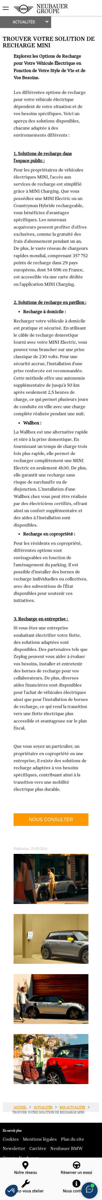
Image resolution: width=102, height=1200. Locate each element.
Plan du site (72, 1139)
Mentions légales (40, 1139)
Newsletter (14, 1148)
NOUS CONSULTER (51, 819)
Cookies (11, 1139)
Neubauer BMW (66, 1148)
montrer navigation (4, 4)
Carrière (37, 1148)
